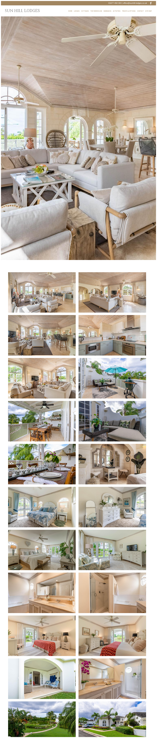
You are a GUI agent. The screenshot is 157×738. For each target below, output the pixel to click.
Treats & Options (129, 11)
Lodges (77, 11)
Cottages (85, 11)
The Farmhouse (96, 11)
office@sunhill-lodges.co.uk (135, 3)
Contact (140, 11)
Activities (116, 11)
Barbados (107, 11)
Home (70, 11)
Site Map (148, 11)
